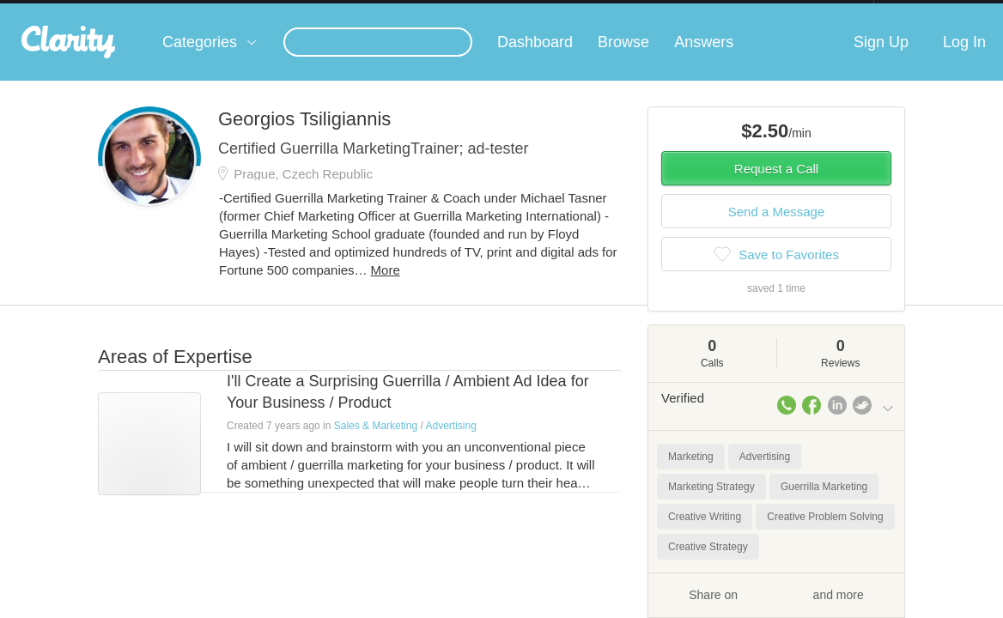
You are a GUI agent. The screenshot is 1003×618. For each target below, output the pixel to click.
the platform (92, 9)
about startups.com (934, 11)
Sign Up (881, 59)
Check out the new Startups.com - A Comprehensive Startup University (687, 11)
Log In (964, 59)
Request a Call (776, 186)
